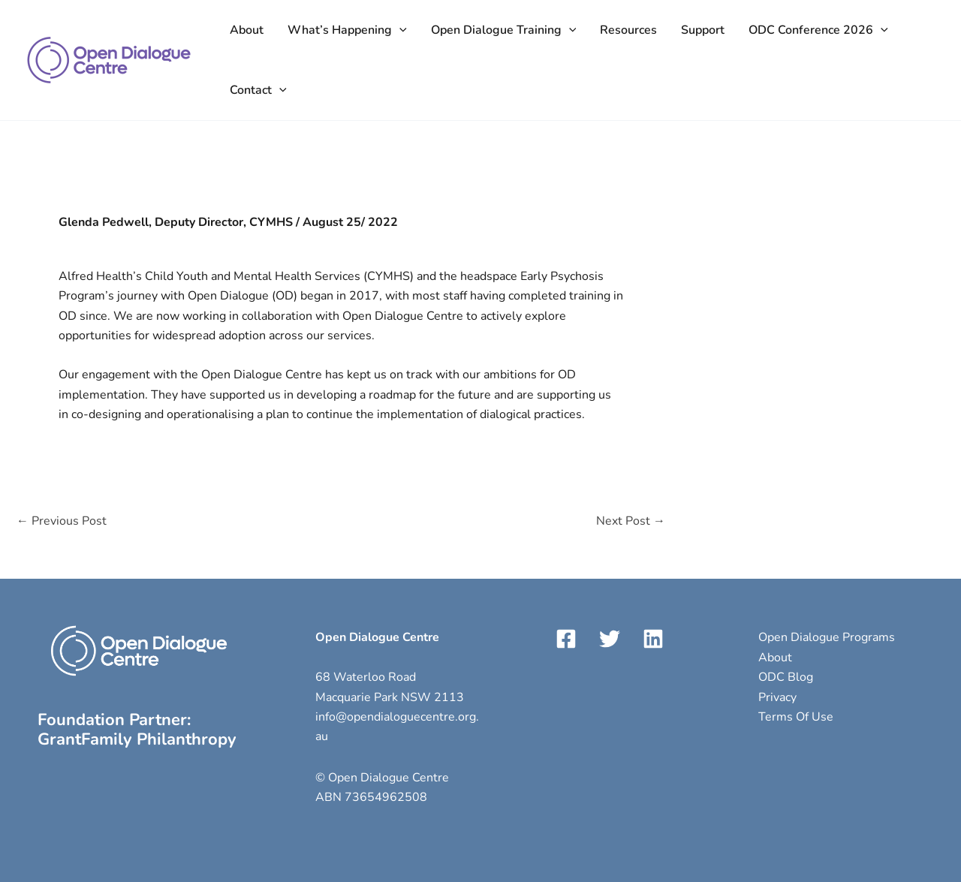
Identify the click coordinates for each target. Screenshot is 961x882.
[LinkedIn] (653, 638)
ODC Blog (785, 677)
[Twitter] (609, 638)
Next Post (630, 521)
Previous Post (62, 521)
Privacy (777, 697)
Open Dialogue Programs (826, 637)
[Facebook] (566, 638)
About (775, 657)
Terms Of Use (795, 717)
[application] (399, 30)
